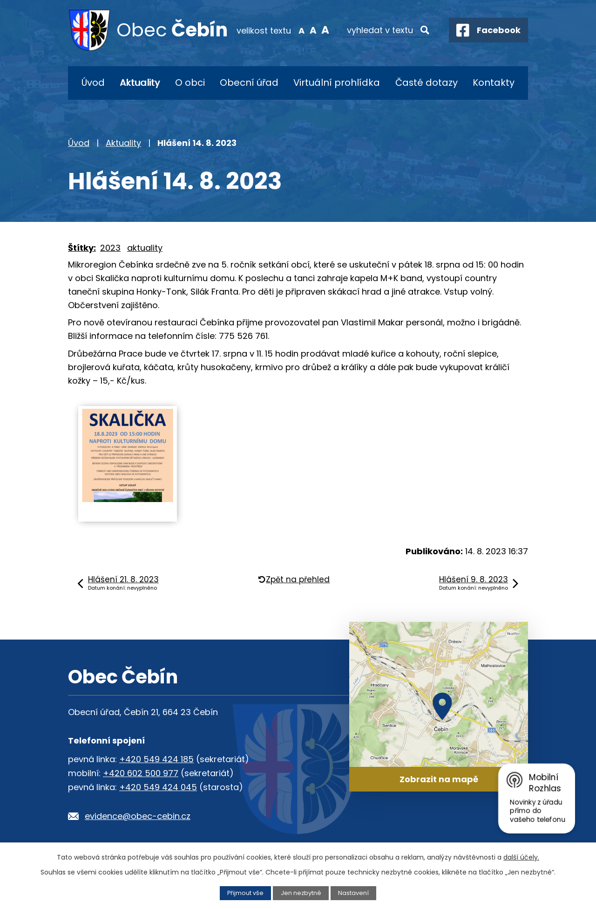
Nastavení (353, 893)
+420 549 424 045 (158, 787)
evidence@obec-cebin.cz (137, 816)
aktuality (145, 248)
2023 (110, 248)
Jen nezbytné (301, 893)
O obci (190, 82)
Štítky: (82, 248)
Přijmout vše (245, 893)
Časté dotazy (426, 82)
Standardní (311, 29)
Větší (323, 29)
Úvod (93, 82)
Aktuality (140, 82)
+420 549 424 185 (156, 759)
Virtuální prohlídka (336, 82)
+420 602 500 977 (140, 773)
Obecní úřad (249, 82)
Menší (299, 29)
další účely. (521, 857)
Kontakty (494, 82)
